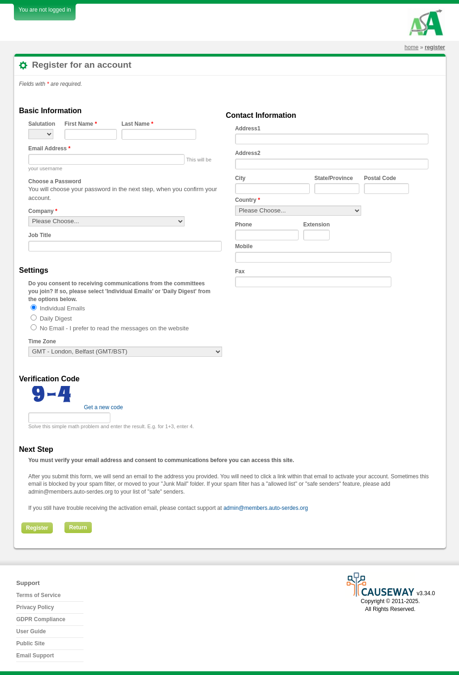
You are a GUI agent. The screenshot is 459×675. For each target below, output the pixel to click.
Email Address (49, 148)
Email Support (35, 655)
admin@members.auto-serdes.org (265, 508)
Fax (240, 271)
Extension (316, 224)
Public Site (30, 643)
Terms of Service (38, 595)
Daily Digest (56, 318)
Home (412, 47)
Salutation (41, 124)
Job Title (39, 235)
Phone (243, 224)
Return (78, 527)
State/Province (333, 178)
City (240, 178)
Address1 (248, 128)
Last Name (137, 124)
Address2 (248, 153)
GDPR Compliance (40, 619)
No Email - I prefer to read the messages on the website (114, 328)
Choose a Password (54, 181)
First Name (80, 124)
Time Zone (42, 341)
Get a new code (103, 407)
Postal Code (380, 178)
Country (247, 200)
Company (42, 211)
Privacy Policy (35, 607)
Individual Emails (62, 308)
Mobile (244, 246)
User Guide (31, 631)
